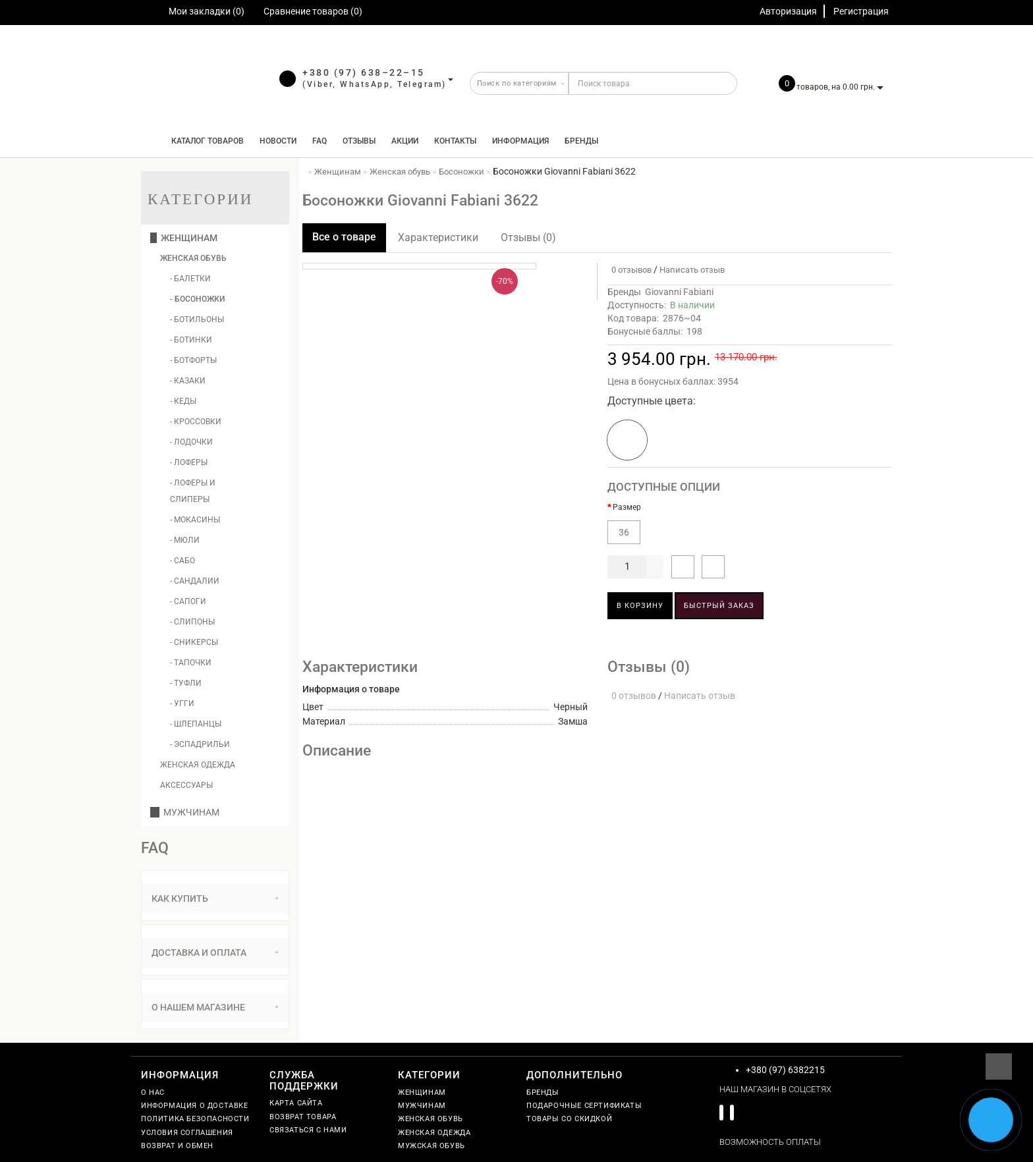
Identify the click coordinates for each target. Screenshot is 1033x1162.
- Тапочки (190, 662)
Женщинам (183, 238)
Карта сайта (296, 1103)
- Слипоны (192, 621)
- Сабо (182, 560)
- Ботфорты (193, 360)
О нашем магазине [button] (215, 1007)
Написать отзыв (692, 270)
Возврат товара (302, 1117)
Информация (520, 141)
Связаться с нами (308, 1130)
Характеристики (438, 237)
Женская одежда (197, 764)
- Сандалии (194, 581)
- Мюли (185, 540)
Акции (404, 141)
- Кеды (183, 401)
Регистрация (861, 11)
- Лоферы (189, 462)
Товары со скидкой (569, 1119)
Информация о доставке (194, 1105)
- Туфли (186, 683)
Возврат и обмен (177, 1146)
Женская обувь (193, 258)
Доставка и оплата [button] (215, 952)
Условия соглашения (187, 1132)
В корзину (640, 605)
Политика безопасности (195, 1119)
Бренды (581, 141)
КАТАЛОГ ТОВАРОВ (204, 141)
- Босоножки (197, 299)
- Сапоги (188, 601)
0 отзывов (629, 270)
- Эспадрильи (200, 744)
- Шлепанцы (195, 724)
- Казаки (188, 380)
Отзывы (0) (528, 237)
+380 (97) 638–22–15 (363, 72)
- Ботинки (191, 340)
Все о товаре (344, 237)
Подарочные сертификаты (584, 1105)
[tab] (215, 899)
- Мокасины (195, 519)
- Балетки (190, 278)
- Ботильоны (197, 319)
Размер (627, 507)
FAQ (319, 141)
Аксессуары (186, 785)
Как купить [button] (215, 898)
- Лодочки (191, 442)
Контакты (455, 141)
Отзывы (359, 141)
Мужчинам (184, 812)
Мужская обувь (431, 1146)
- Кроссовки (195, 421)
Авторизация (788, 11)
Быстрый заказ (719, 605)
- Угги (182, 703)
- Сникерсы (194, 642)
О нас (153, 1092)
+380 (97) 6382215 (785, 1070)
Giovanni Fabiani (679, 292)
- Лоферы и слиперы (192, 491)
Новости (278, 141)
